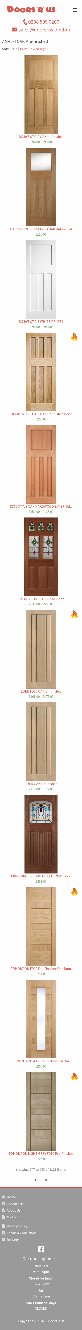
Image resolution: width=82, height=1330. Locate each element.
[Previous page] (36, 1180)
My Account (13, 1217)
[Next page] (45, 1180)
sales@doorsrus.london (44, 29)
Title (13, 49)
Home (9, 1197)
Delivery (10, 1239)
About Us (11, 1210)
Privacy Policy (14, 1226)
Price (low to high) (34, 49)
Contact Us (12, 1204)
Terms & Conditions (19, 1233)
